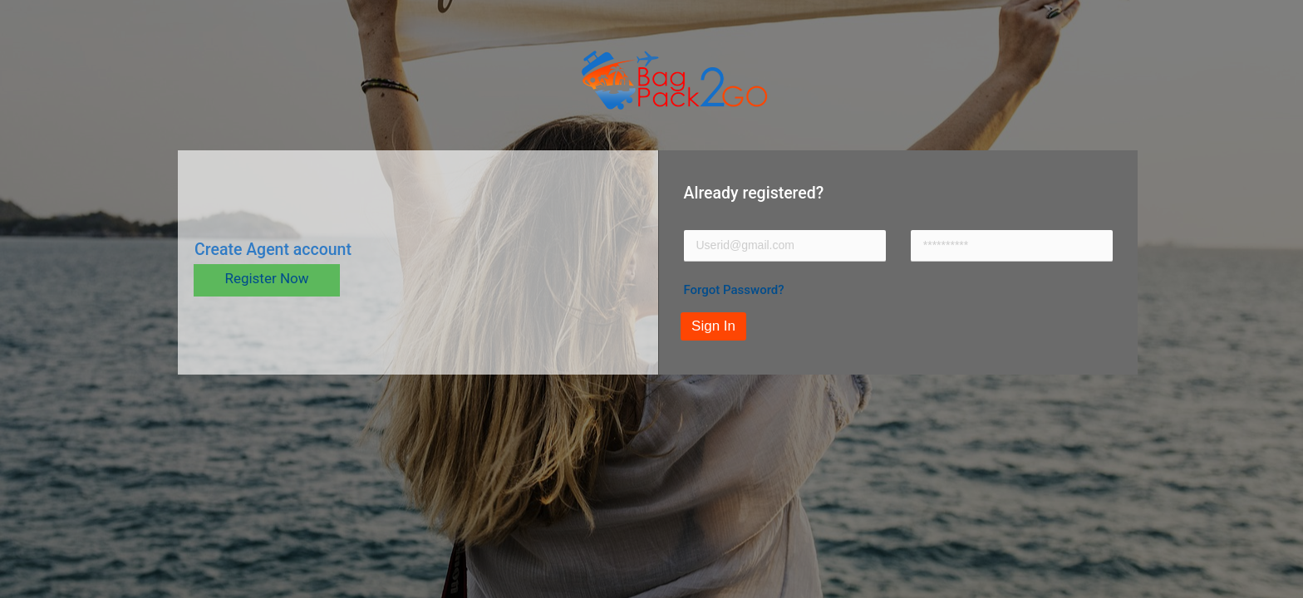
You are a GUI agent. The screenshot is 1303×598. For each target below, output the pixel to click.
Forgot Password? (734, 289)
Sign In (713, 326)
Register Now (266, 278)
